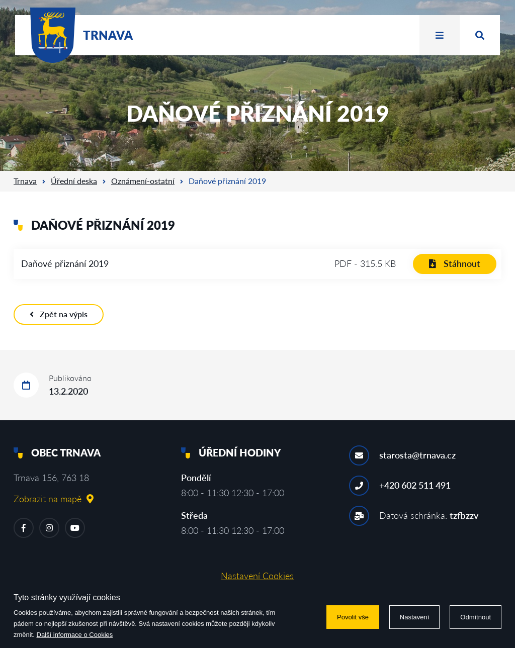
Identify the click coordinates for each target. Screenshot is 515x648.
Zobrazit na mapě (54, 498)
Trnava (25, 181)
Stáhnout (454, 263)
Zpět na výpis (59, 314)
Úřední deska (74, 181)
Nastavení (415, 617)
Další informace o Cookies (75, 634)
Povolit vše (353, 617)
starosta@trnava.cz (417, 454)
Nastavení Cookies (257, 575)
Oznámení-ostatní (143, 181)
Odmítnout (475, 617)
